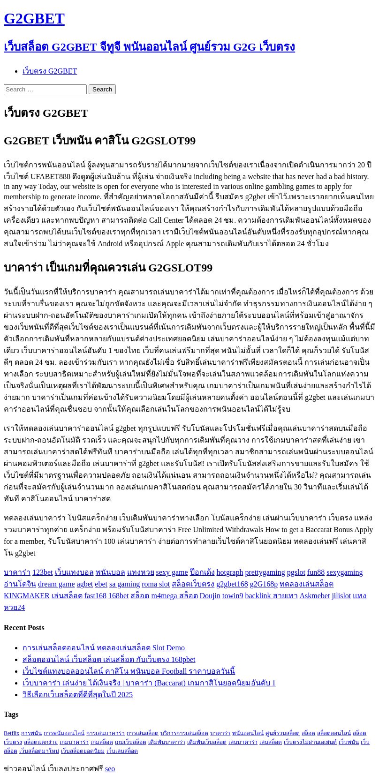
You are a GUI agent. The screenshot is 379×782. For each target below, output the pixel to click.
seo (110, 769)
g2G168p (264, 584)
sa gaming (124, 584)
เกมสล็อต (102, 742)
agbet (85, 584)
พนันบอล (110, 572)
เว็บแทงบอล (74, 572)
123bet (42, 572)
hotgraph (230, 572)
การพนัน (31, 733)
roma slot (156, 584)
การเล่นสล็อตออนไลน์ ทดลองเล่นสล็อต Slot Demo (104, 648)
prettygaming (265, 572)
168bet (118, 596)
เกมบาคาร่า (74, 742)
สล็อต (139, 596)
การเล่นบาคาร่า (105, 733)
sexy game (172, 572)
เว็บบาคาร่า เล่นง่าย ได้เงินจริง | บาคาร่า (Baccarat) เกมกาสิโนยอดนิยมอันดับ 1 (149, 683)
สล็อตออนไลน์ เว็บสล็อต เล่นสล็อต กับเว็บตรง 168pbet (109, 659)
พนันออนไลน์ (248, 733)
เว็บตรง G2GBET (50, 71)
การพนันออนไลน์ (64, 733)
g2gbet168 (232, 584)
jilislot (341, 596)
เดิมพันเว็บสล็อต (207, 742)
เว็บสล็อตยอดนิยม (83, 751)
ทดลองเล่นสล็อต (307, 584)
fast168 (95, 596)
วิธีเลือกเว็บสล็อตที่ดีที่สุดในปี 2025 (78, 695)
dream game (56, 584)
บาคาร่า (17, 572)
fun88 (316, 572)
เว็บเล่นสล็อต (122, 751)
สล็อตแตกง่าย (41, 742)
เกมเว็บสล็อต (130, 742)
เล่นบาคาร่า (243, 742)
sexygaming (344, 572)
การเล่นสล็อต (143, 733)
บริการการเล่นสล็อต (184, 733)
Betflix (11, 733)
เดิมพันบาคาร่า (166, 742)
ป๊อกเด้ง (202, 572)
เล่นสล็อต (67, 596)
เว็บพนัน (349, 742)
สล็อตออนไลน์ (334, 733)
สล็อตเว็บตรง (193, 584)
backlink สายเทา (271, 596)
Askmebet (315, 596)
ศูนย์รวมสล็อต (282, 733)
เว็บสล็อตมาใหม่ (39, 751)
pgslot (296, 572)
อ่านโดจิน (20, 584)
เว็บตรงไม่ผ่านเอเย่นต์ (310, 742)
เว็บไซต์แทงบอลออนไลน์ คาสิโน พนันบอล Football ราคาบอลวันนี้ (129, 671)
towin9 (232, 596)
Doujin (210, 596)
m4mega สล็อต (174, 596)
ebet (101, 584)
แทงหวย (140, 572)
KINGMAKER (27, 596)
